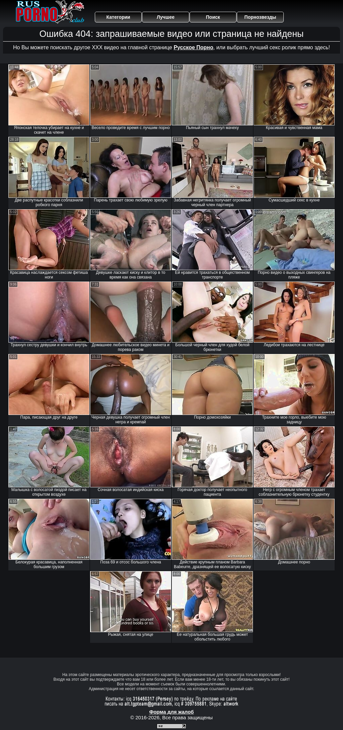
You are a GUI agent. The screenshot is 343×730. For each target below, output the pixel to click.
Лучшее (166, 17)
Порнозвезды (260, 17)
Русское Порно (193, 47)
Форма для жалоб (171, 712)
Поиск (213, 17)
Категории (118, 17)
